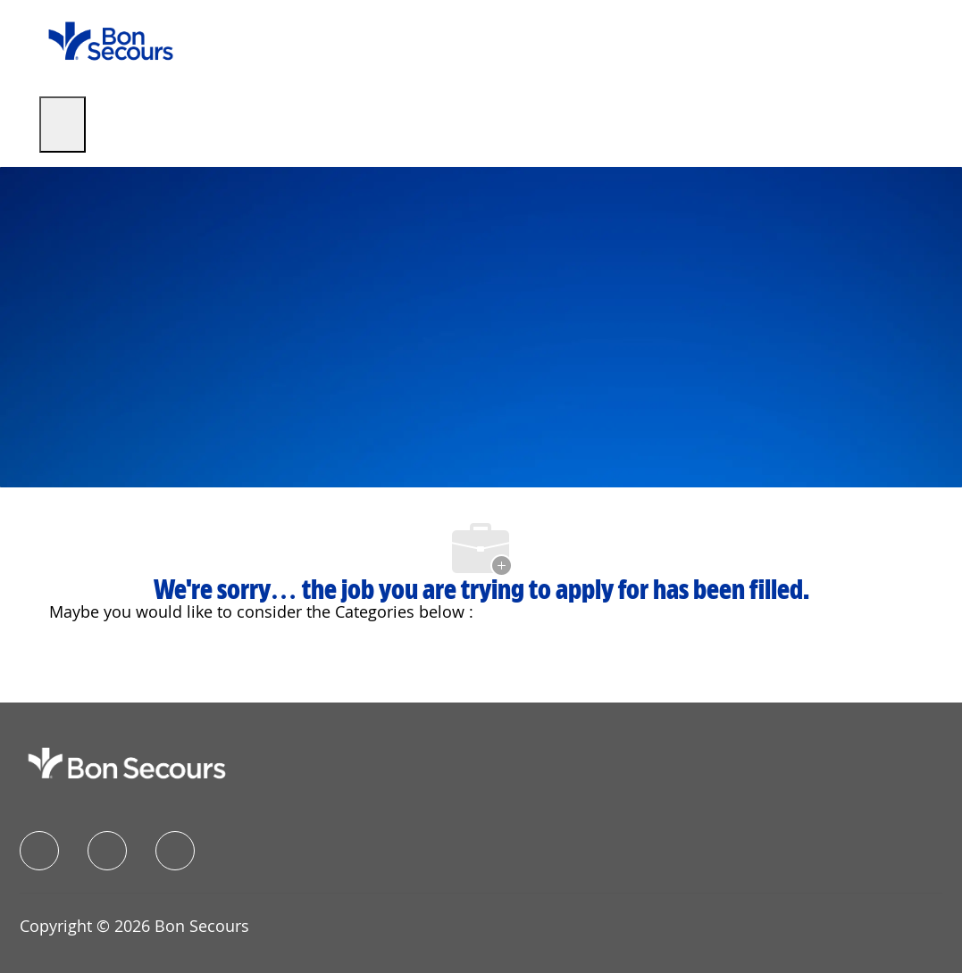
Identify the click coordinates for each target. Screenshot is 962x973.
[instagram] (175, 850)
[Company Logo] (110, 39)
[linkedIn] (107, 850)
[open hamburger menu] (62, 124)
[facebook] (39, 850)
